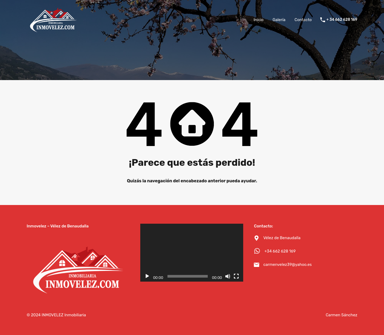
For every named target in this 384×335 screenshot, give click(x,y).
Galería (279, 19)
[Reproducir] (147, 276)
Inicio (258, 19)
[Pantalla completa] (236, 276)
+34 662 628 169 (279, 251)
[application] (191, 253)
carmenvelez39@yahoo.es (287, 264)
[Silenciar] (227, 276)
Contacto (302, 19)
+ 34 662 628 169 (341, 20)
